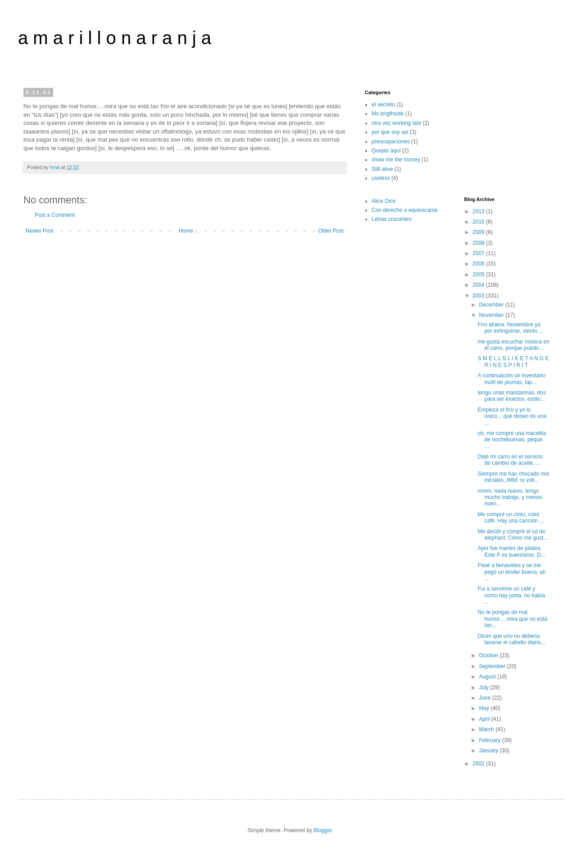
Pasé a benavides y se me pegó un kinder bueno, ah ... (511, 572)
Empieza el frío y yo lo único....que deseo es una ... (511, 416)
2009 (479, 232)
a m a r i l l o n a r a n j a (114, 38)
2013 (479, 211)
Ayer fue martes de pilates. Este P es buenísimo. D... (511, 551)
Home (186, 231)
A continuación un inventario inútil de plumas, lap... (511, 378)
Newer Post (40, 231)
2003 (479, 296)
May (484, 708)
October (489, 655)
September (493, 666)
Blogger (322, 830)
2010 (479, 222)
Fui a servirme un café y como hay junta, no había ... (511, 595)
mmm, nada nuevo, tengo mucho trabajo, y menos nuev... (509, 497)
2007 (479, 253)
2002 (479, 763)
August (488, 676)
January (489, 750)
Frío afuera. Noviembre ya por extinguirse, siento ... (510, 327)
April (485, 719)
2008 (479, 243)
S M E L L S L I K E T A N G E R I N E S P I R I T (513, 361)
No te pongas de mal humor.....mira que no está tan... (512, 618)
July (484, 687)
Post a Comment (55, 215)
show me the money (396, 159)
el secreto (383, 104)
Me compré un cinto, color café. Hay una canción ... (510, 517)
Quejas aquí (386, 150)
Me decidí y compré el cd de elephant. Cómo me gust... (512, 534)
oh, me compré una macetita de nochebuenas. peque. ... (511, 439)
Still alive (382, 169)
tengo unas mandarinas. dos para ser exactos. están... (511, 395)
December (492, 305)
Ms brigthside (388, 113)
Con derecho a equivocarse (405, 210)
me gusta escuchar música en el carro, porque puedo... (513, 345)
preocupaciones (391, 141)
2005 (479, 274)
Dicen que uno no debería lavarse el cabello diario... (511, 639)
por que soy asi (390, 132)
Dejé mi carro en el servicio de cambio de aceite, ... (510, 459)
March (487, 729)
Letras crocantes (392, 219)
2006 (479, 264)
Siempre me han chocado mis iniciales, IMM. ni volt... (513, 477)
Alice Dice (383, 201)
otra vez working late (396, 123)
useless (381, 178)
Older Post (331, 231)
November (492, 315)
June (485, 698)
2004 (479, 285)
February (490, 740)
